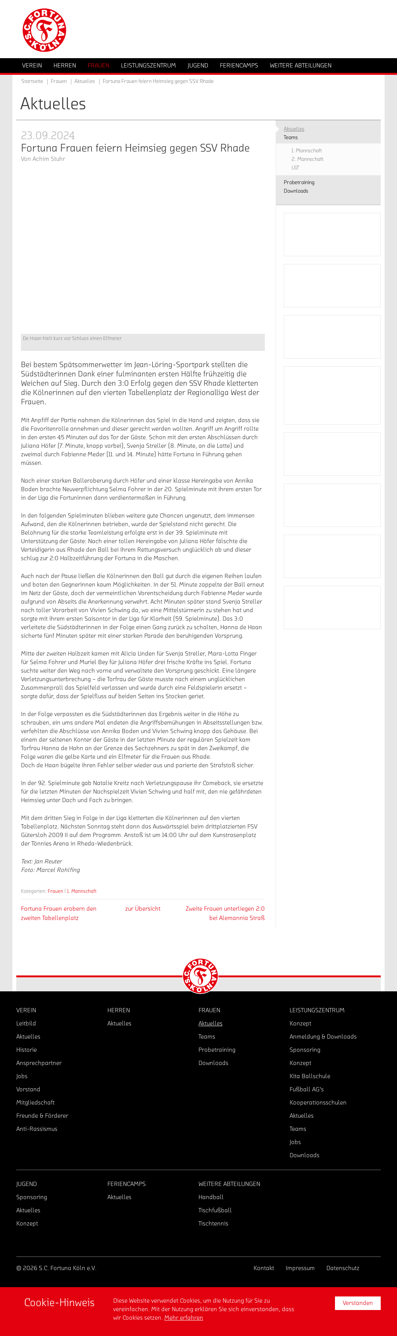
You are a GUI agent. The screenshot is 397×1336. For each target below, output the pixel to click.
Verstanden (358, 1303)
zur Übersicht (143, 909)
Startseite (32, 81)
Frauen (55, 891)
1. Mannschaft (82, 891)
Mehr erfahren (183, 1318)
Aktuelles (84, 81)
